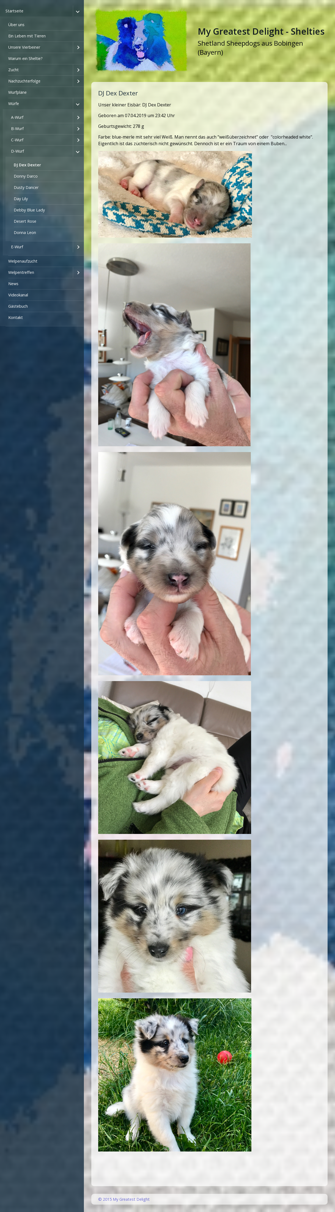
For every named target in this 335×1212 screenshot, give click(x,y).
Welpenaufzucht (22, 261)
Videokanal (18, 295)
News (13, 283)
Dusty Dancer (26, 187)
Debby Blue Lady (29, 210)
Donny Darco (26, 176)
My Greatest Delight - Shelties (261, 31)
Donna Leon (25, 232)
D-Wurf (17, 151)
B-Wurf (17, 128)
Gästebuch (18, 306)
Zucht (13, 69)
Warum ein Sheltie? (25, 58)
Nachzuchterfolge (24, 81)
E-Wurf (17, 246)
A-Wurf (17, 117)
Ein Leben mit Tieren (27, 35)
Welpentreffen (21, 272)
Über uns (16, 24)
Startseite (14, 10)
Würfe (13, 103)
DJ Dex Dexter (27, 164)
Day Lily (21, 198)
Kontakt (15, 317)
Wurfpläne (17, 92)
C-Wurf (17, 139)
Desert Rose (25, 221)
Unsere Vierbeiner (24, 47)
